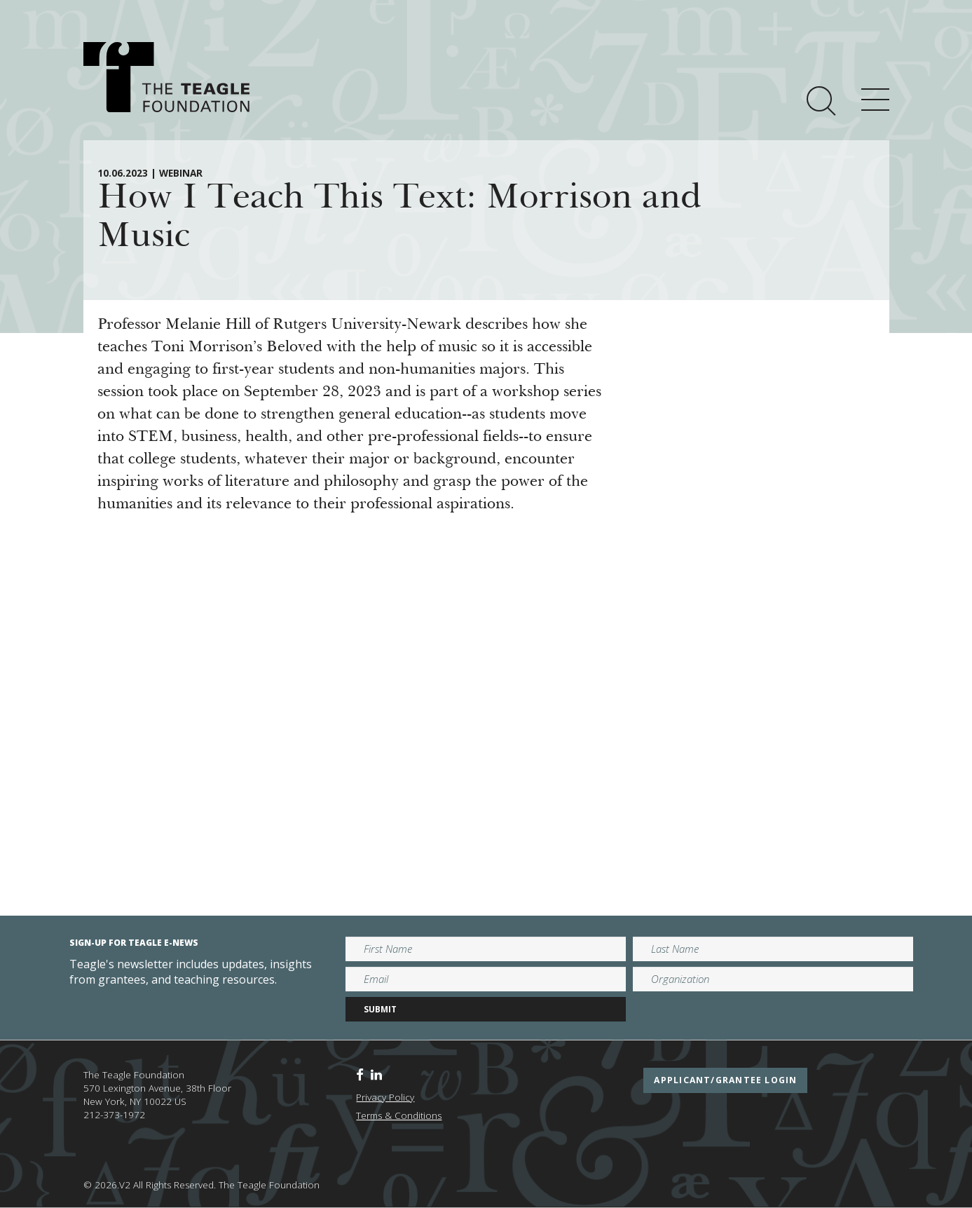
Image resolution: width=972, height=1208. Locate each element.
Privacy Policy (385, 1097)
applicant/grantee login (725, 1080)
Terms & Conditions (398, 1115)
